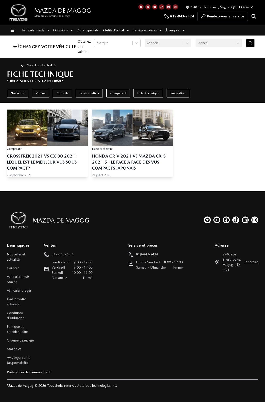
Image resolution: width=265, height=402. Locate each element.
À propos (173, 30)
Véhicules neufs (34, 30)
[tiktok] (235, 219)
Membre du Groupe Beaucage (52, 15)
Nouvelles (18, 93)
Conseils (62, 93)
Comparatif (118, 93)
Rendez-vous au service (223, 17)
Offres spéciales (86, 30)
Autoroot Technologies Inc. (97, 385)
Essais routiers (89, 93)
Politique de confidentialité (17, 329)
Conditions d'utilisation (16, 315)
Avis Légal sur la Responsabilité (18, 360)
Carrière (13, 268)
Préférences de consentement (28, 372)
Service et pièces (146, 30)
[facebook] (226, 219)
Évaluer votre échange (16, 301)
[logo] (18, 12)
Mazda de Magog (62, 10)
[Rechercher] (254, 16)
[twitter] (207, 219)
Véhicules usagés (19, 290)
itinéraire (251, 262)
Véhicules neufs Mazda (18, 279)
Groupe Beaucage (20, 340)
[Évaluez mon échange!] (250, 43)
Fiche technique (148, 93)
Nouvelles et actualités (16, 256)
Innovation (177, 93)
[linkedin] (245, 219)
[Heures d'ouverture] (219, 7)
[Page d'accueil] (17, 220)
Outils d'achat (115, 30)
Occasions (62, 30)
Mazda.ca (14, 349)
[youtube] (216, 219)
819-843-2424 (179, 16)
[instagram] (254, 219)
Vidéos (40, 93)
